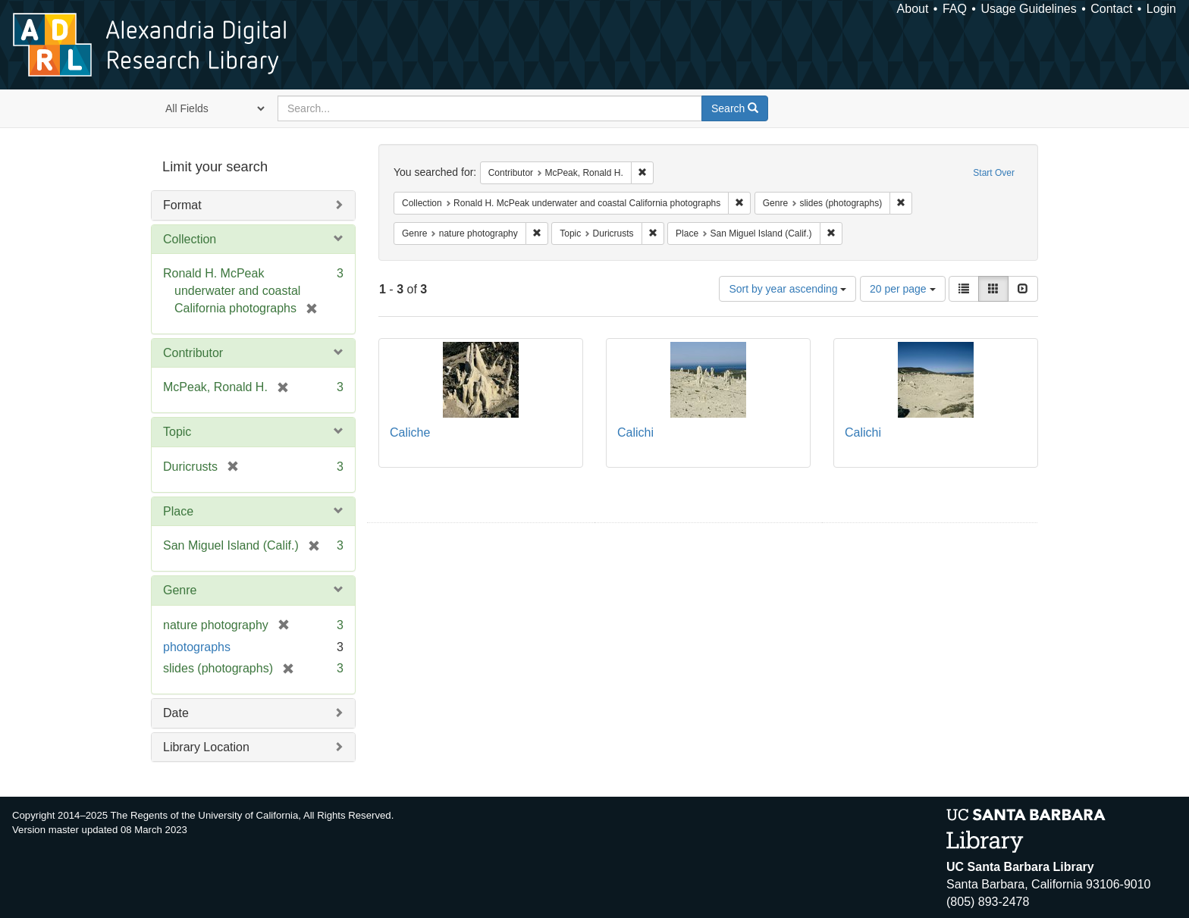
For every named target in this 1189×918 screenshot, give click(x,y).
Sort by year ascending (787, 289)
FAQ (955, 8)
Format (182, 205)
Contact (1111, 8)
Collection (189, 239)
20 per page (903, 289)
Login (1161, 8)
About (913, 8)
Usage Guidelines (1028, 8)
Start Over (994, 173)
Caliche (410, 432)
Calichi (635, 432)
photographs (197, 647)
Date (176, 713)
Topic (177, 431)
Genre (179, 590)
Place (178, 511)
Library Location (206, 747)
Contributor (193, 352)
